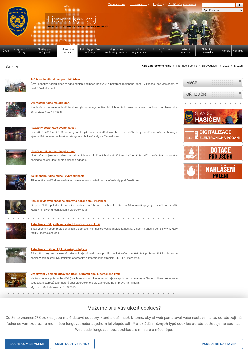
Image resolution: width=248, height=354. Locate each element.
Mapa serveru (116, 4)
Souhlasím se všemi (27, 344)
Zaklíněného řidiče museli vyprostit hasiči (58, 175)
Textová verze (138, 4)
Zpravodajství (210, 65)
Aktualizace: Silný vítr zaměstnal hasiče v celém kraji (65, 224)
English (157, 4)
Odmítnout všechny (72, 344)
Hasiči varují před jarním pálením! (53, 151)
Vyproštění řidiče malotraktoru (50, 102)
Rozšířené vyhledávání (182, 4)
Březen (238, 65)
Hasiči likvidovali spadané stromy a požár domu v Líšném (68, 200)
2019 (226, 65)
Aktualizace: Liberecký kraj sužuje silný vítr (59, 249)
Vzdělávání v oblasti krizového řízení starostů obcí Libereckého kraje (75, 273)
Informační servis (186, 65)
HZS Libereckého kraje (156, 65)
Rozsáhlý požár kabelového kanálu (53, 127)
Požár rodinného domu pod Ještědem (55, 79)
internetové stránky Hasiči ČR (213, 94)
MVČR (213, 82)
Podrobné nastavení (220, 344)
